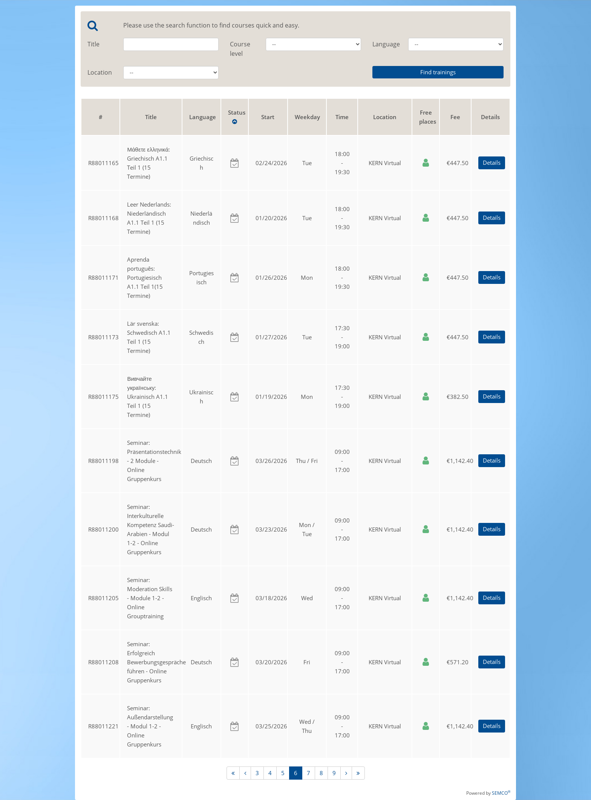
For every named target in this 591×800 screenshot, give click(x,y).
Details (492, 162)
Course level (240, 49)
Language (384, 44)
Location (99, 72)
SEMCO (501, 793)
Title (93, 44)
